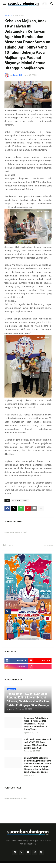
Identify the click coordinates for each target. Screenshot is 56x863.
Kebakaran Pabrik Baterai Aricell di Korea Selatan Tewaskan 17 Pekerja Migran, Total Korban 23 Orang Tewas (36, 724)
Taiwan (25, 500)
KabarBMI (19, 15)
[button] (4, 3)
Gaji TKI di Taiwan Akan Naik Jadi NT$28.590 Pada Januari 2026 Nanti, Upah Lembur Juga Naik (37, 743)
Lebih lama (48, 545)
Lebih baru (8, 545)
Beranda (8, 15)
